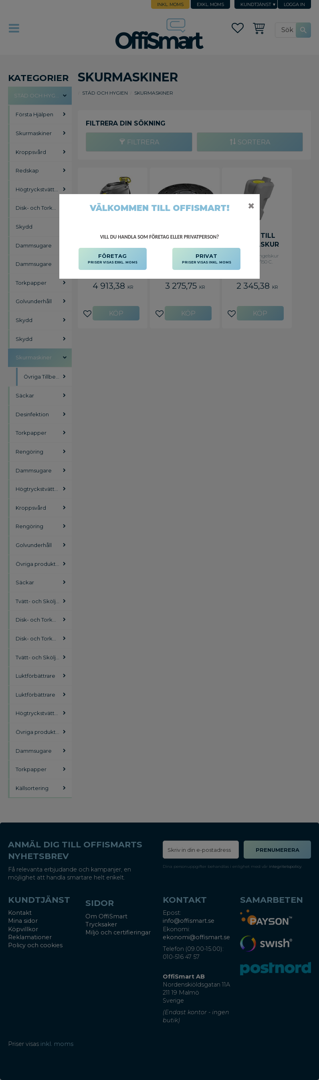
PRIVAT (206, 259)
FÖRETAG (112, 259)
